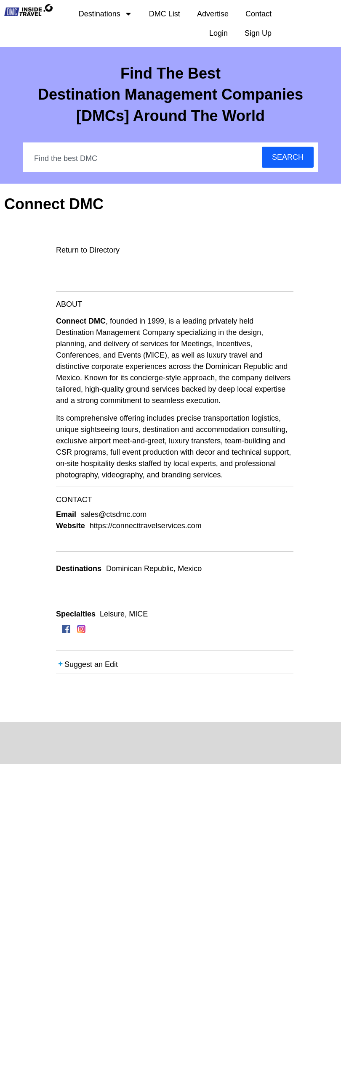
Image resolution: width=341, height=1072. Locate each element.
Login (218, 33)
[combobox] (142, 158)
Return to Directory (88, 250)
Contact (258, 14)
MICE (138, 614)
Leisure (112, 614)
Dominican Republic (139, 568)
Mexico (190, 568)
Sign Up (258, 33)
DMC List (164, 14)
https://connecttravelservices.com (146, 526)
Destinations (105, 14)
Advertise (213, 14)
